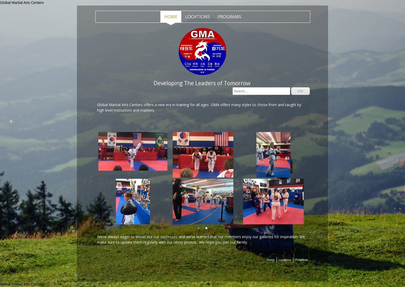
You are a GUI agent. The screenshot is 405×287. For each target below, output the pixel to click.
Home (170, 17)
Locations (197, 17)
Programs (229, 17)
